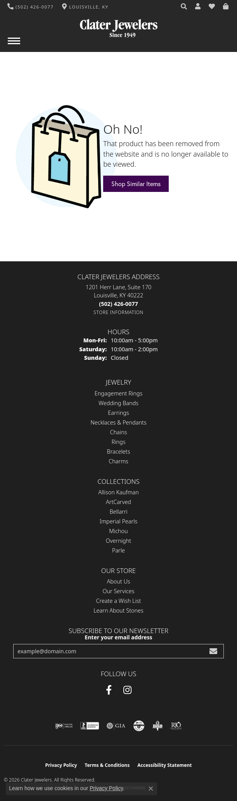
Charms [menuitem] (118, 461)
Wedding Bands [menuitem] (118, 403)
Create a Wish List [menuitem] (118, 600)
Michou (118, 531)
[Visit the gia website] (116, 726)
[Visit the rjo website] (176, 726)
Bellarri (118, 511)
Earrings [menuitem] (118, 412)
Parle (118, 550)
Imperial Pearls (119, 521)
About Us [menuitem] (118, 581)
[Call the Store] (118, 303)
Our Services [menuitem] (118, 591)
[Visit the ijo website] (64, 726)
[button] (184, 6)
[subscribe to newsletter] (213, 651)
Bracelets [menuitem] (118, 451)
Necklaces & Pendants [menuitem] (118, 422)
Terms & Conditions (107, 765)
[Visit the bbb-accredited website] (89, 726)
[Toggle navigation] (14, 45)
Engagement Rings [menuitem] (118, 393)
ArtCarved (118, 502)
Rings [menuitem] (119, 441)
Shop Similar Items (136, 184)
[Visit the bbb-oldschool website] (157, 726)
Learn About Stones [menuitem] (118, 610)
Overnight (118, 540)
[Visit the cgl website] (139, 726)
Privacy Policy (61, 765)
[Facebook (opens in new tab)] (109, 690)
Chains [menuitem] (118, 432)
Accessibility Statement (164, 765)
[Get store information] (118, 312)
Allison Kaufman (118, 492)
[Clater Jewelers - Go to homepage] (118, 25)
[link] (31, 6)
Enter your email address (118, 637)
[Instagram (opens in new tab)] (127, 690)
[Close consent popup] (151, 788)
